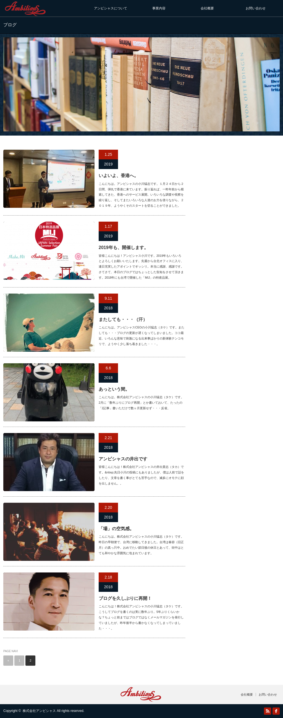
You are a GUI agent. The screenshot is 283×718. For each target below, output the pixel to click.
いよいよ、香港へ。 (118, 175)
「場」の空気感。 (116, 528)
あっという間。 (114, 389)
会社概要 (207, 8)
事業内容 (159, 8)
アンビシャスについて (110, 8)
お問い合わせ (256, 8)
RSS (267, 711)
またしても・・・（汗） (123, 319)
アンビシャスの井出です (123, 459)
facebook (276, 711)
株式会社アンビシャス (39, 711)
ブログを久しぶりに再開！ (125, 598)
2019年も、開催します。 (123, 247)
